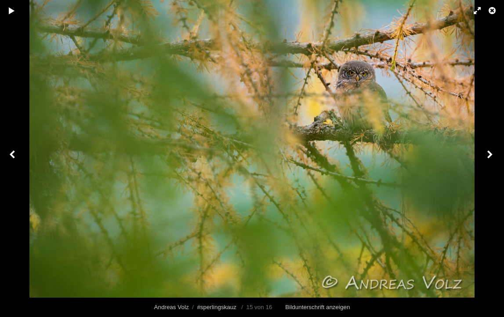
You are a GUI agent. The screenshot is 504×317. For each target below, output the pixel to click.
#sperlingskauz (216, 307)
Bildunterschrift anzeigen (317, 307)
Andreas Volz (171, 307)
